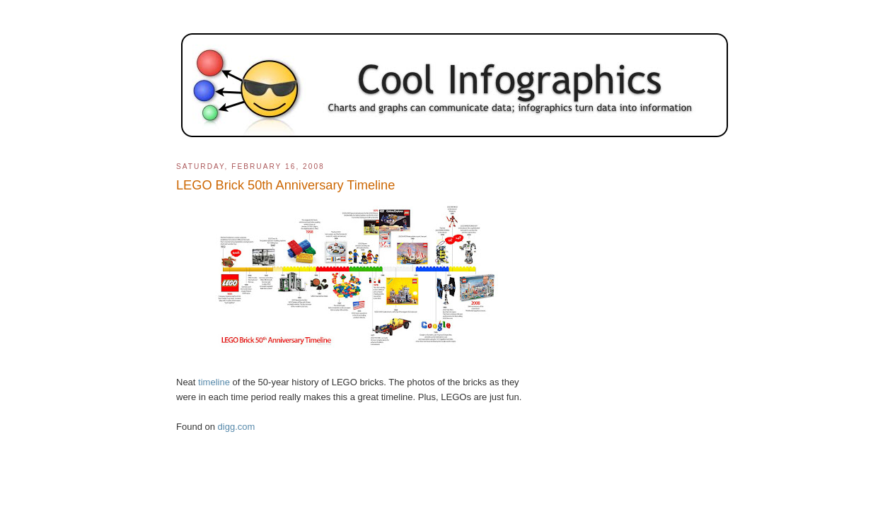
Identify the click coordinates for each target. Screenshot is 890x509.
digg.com (236, 426)
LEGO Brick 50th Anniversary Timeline (285, 185)
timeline (214, 382)
